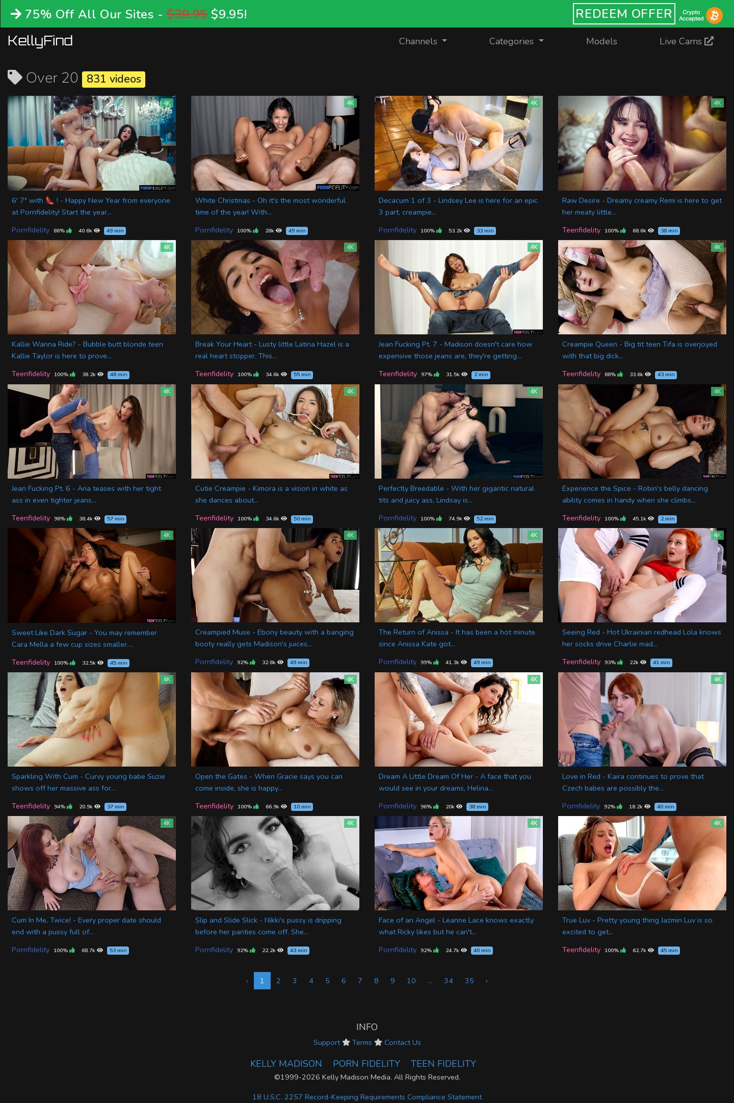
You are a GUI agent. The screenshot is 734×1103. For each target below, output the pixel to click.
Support (326, 1042)
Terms (362, 1042)
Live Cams (687, 41)
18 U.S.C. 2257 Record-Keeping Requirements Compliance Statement (367, 1097)
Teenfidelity (581, 230)
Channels (429, 40)
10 (411, 981)
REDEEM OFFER (624, 14)
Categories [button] (512, 41)
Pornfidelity (30, 230)
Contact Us (402, 1042)
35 (469, 981)
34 (448, 981)
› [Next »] (487, 981)
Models (601, 41)
